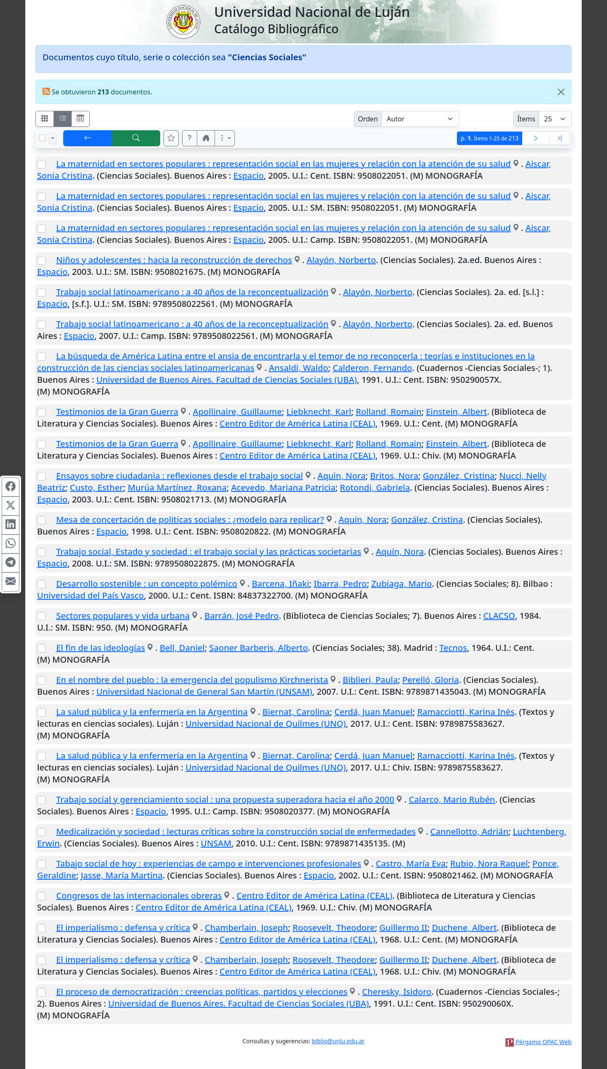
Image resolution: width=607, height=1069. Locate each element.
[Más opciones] (225, 138)
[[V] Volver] (87, 138)
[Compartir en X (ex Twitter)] (10, 506)
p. (489, 138)
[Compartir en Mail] (10, 582)
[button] (189, 138)
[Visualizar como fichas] (44, 119)
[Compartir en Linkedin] (10, 525)
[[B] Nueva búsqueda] (136, 138)
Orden (368, 119)
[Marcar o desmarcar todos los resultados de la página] (42, 137)
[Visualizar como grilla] (80, 119)
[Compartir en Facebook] (10, 487)
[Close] (561, 92)
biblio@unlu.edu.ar (338, 1041)
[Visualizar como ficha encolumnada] (63, 119)
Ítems (526, 119)
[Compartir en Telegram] (10, 563)
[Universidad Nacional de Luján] (183, 21)
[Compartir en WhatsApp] (10, 544)
